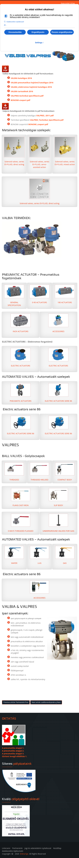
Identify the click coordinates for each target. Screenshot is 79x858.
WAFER (14, 563)
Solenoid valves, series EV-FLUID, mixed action (64, 151)
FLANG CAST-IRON (21, 505)
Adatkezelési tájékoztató (12, 851)
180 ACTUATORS (65, 302)
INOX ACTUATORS (20, 331)
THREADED (14, 479)
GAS (65, 563)
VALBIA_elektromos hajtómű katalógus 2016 (31, 87)
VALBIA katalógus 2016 (21, 78)
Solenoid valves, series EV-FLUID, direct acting (14, 151)
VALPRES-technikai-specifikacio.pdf (27, 96)
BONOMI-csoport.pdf (20, 100)
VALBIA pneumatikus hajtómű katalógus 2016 (32, 82)
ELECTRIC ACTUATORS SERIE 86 (58, 401)
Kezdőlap (57, 848)
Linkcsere (6, 848)
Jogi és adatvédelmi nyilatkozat (38, 848)
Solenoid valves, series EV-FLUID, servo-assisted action (39, 152)
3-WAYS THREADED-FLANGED (20, 531)
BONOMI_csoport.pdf (38, 124)
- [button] (6, 25)
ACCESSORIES (58, 331)
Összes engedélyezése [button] (62, 32)
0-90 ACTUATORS (39, 302)
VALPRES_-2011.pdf (45, 115)
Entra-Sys (24, 854)
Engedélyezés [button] (38, 32)
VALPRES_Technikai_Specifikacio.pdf (46, 120)
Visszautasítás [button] (15, 32)
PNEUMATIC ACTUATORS (20, 401)
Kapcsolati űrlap (68, 3)
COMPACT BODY (65, 479)
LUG (39, 563)
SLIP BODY (58, 505)
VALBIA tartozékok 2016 (22, 91)
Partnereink (17, 848)
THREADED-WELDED (39, 479)
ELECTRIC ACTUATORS (20, 365)
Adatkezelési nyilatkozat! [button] (15, 22)
